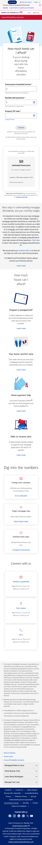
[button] (21, 127)
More (36, 2)
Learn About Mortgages (21, 776)
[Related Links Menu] (36, 13)
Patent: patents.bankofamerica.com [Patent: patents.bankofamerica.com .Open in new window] (21, 842)
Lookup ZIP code (9, 119)
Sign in (29, 12)
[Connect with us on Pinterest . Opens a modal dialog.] (23, 816)
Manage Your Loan (21, 782)
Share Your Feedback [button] (19, 806)
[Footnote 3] (21, 245)
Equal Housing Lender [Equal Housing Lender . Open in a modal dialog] (20, 826)
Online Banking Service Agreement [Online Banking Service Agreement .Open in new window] (21, 800)
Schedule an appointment (21, 582)
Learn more (21, 266)
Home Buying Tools (21, 771)
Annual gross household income (21, 84)
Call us (21, 635)
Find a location (21, 608)
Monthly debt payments (19, 98)
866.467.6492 (26, 2)
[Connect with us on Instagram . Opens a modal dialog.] (14, 816)
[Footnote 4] (31, 400)
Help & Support (32, 790)
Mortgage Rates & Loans (21, 765)
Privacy (8, 796)
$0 (21, 163)
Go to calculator (21, 496)
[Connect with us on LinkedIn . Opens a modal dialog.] (19, 816)
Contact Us (19, 790)
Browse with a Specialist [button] (12, 793)
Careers (35, 803)
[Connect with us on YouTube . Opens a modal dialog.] (32, 816)
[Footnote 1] (23, 152)
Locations (8, 790)
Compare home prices (21, 550)
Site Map (26, 803)
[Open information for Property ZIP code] (34, 115)
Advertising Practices (11, 803)
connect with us (25, 250)
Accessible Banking (31, 793)
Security (33, 796)
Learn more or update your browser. (21, 8)
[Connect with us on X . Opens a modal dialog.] (27, 816)
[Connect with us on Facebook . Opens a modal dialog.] (10, 816)
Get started (12, 2)
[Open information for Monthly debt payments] (34, 102)
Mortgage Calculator (22, 197)
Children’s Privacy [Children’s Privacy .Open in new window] (21, 796)
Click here (36, 240)
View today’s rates (21, 521)
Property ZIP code (15, 111)
